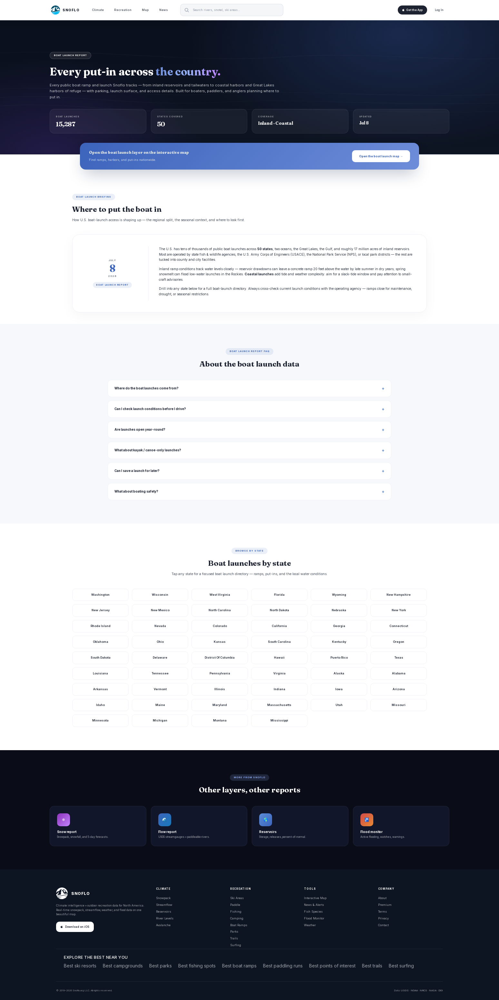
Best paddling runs (283, 965)
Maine (160, 705)
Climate (98, 10)
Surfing (235, 945)
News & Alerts (314, 905)
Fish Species (313, 911)
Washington (100, 594)
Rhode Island (101, 626)
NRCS (423, 990)
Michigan (160, 720)
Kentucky (339, 641)
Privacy (383, 918)
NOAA (414, 990)
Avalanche (163, 925)
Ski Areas (237, 898)
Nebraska (339, 610)
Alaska (339, 673)
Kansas (220, 641)
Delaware (160, 657)
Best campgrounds (123, 965)
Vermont (160, 689)
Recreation (123, 10)
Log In (439, 10)
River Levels (164, 918)
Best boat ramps (239, 965)
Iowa (339, 689)
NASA (432, 990)
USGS (405, 990)
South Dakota (101, 657)
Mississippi (279, 720)
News (163, 10)
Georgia (339, 626)
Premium (385, 905)
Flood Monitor (314, 918)
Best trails (372, 965)
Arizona (399, 689)
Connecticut (398, 626)
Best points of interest (332, 965)
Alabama (399, 673)
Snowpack (163, 898)
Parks (234, 931)
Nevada (160, 626)
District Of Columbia (220, 657)
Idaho (100, 705)
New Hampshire (398, 594)
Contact (383, 925)
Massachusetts (279, 705)
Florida (279, 594)
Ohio (160, 641)
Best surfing (401, 965)
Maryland (219, 705)
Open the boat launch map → (381, 156)
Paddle (235, 905)
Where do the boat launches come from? (146, 388)
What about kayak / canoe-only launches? (147, 450)
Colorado (220, 626)
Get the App (412, 10)
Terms (382, 911)
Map (145, 10)
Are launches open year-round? (139, 429)
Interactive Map (315, 898)
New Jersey (101, 610)
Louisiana (100, 673)
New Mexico (160, 610)
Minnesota (100, 720)
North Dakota (279, 610)
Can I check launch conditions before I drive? (150, 409)
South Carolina (279, 641)
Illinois (219, 689)
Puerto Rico (339, 657)
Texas (398, 657)
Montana (220, 720)
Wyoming (339, 594)
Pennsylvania (220, 673)
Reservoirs (163, 911)
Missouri (399, 705)
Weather (310, 925)
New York (399, 610)
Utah (339, 705)
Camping (236, 918)
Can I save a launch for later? (137, 471)
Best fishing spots (197, 965)
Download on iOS (75, 926)
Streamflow (164, 905)
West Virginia (220, 594)
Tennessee (160, 673)
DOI (440, 990)
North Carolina (220, 610)
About (382, 898)
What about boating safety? (136, 491)
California (279, 626)
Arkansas (100, 689)
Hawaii (279, 657)
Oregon (398, 641)
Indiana (279, 689)
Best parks (160, 965)
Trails (234, 938)
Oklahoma (100, 641)
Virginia (279, 673)
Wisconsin (160, 594)
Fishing (235, 911)
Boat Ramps (238, 925)
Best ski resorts (80, 965)
